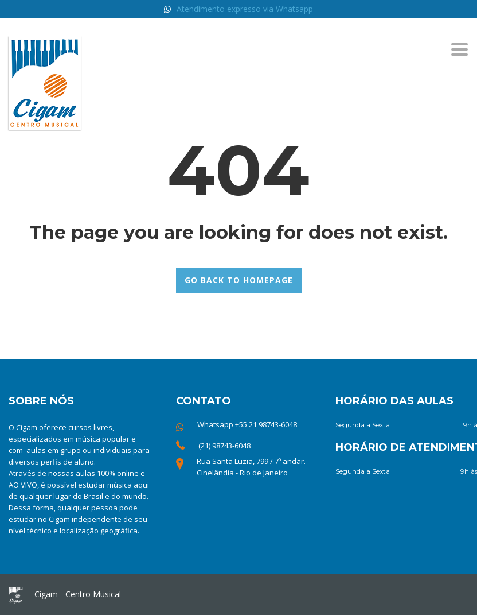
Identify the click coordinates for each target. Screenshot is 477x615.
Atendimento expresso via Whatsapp (245, 8)
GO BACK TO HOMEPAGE (239, 279)
